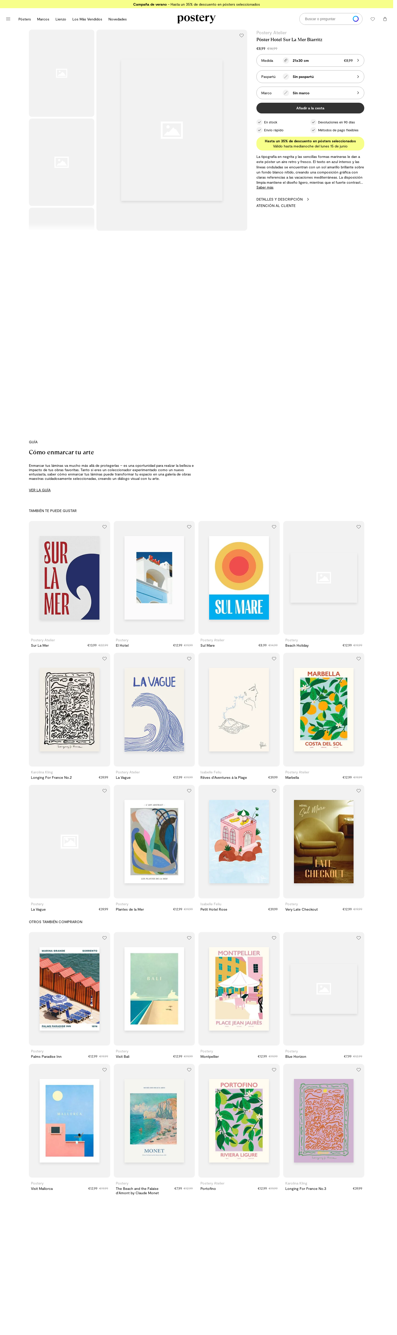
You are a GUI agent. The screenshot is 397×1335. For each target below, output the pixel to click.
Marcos (43, 19)
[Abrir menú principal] (8, 19)
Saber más (265, 187)
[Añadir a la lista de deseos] (241, 35)
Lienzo (60, 19)
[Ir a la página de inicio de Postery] (196, 19)
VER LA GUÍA (40, 490)
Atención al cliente (276, 205)
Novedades (117, 19)
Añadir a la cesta (310, 108)
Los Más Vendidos (87, 19)
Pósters (24, 19)
